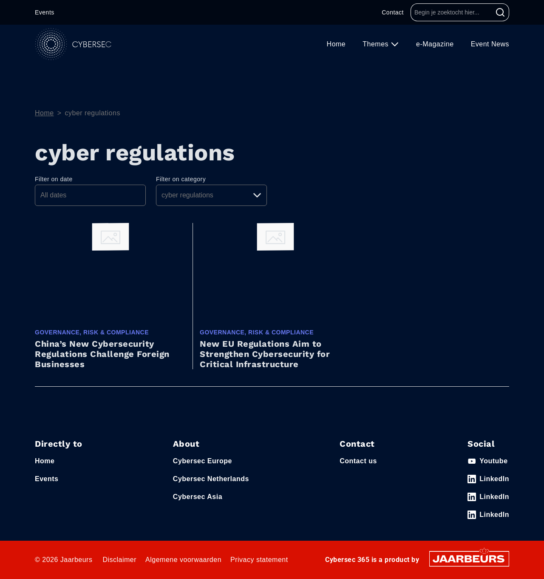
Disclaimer (119, 559)
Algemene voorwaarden (183, 559)
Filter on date (54, 179)
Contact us (358, 461)
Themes (377, 44)
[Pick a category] (211, 195)
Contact (393, 12)
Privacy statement (259, 559)
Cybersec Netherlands (211, 478)
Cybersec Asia (197, 496)
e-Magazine (435, 44)
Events (44, 12)
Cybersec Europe (202, 461)
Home (336, 44)
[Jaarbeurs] (469, 558)
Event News (490, 44)
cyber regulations (92, 113)
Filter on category (181, 179)
